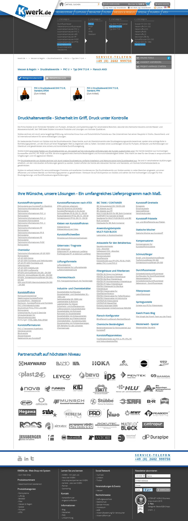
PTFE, (30, 320)
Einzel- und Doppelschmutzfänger (150, 257)
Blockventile (23, 333)
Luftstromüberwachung (67, 269)
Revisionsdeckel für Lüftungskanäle (72, 267)
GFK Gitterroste (63, 249)
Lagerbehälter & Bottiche (67, 301)
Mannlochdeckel (103, 253)
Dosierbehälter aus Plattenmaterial (71, 318)
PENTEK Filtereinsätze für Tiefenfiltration (113, 296)
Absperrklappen (24, 335)
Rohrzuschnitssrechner (27, 295)
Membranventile (24, 331)
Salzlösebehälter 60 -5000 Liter (69, 299)
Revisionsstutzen (104, 256)
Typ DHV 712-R (78, 58)
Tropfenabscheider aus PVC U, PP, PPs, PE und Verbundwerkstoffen (114, 340)
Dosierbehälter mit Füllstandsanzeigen (73, 323)
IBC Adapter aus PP (105, 211)
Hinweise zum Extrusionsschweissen (72, 238)
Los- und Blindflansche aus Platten (150, 222)
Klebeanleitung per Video (67, 229)
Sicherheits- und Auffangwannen (71, 306)
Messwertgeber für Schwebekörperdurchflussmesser (149, 279)
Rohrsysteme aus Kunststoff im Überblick (35, 206)
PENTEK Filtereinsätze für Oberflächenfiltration (107, 292)
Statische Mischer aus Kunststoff (149, 233)
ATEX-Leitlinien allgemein (67, 206)
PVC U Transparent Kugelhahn (30, 328)
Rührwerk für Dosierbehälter (69, 313)
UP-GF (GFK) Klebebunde (28, 268)
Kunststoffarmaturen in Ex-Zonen (71, 211)
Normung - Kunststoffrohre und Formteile (35, 303)
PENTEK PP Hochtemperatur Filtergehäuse (114, 281)
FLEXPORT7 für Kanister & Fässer (110, 215)
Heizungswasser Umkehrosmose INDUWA (114, 308)
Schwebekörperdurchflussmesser (149, 273)
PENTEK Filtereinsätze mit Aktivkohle (112, 298)
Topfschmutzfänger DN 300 (147, 260)
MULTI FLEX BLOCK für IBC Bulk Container (114, 213)
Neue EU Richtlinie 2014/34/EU (69, 208)
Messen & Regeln (38, 58)
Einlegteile (140, 206)
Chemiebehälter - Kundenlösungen (71, 321)
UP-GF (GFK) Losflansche (28, 270)
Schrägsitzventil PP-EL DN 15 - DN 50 (72, 218)
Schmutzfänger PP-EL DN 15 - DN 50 (72, 213)
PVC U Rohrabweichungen (29, 305)
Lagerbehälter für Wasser (67, 304)
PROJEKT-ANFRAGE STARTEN (153, 66)
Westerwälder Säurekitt (145, 327)
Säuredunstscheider (105, 246)
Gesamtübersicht (58, 78)
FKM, (40, 320)
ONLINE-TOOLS (147, 57)
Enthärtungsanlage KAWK (107, 305)
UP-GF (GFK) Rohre (25, 258)
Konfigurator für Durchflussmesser (150, 276)
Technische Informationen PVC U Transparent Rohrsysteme (32, 219)
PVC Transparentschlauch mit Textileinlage (74, 281)
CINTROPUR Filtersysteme (107, 300)
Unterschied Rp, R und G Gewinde (32, 312)
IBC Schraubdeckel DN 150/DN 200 (111, 206)
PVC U (67, 58)
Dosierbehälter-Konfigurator (69, 292)
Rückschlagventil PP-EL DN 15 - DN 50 (72, 215)
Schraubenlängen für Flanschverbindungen (27, 316)
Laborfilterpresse (143, 294)
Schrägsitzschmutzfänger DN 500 (149, 262)
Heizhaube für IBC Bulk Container (110, 223)
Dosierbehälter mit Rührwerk (69, 311)
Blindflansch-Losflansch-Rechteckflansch (113, 319)
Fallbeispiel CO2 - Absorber (108, 251)
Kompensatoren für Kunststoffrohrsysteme (145, 245)
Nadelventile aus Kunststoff (29, 338)
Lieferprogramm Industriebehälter (71, 308)
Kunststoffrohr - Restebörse (29, 300)
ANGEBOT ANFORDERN (150, 62)
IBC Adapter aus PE (104, 208)
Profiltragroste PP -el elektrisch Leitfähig (73, 254)
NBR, (35, 320)
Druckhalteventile (54, 58)
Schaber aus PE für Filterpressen (149, 305)
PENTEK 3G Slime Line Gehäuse (109, 274)
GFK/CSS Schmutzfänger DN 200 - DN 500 (35, 275)
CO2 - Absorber (103, 248)
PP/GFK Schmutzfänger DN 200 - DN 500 (34, 272)
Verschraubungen (143, 213)
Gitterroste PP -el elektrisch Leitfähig (72, 251)
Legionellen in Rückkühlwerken (110, 235)
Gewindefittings (142, 211)
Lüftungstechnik (64, 265)
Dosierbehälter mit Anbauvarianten (71, 316)
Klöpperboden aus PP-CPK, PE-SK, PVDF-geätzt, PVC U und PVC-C (114, 261)
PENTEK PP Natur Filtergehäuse (109, 284)
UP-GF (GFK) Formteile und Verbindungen (35, 260)
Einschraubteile (142, 208)
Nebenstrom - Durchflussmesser (149, 283)
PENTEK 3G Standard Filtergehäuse (111, 276)
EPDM (44, 320)
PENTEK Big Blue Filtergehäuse (109, 279)
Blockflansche (102, 258)
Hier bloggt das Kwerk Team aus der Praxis (153, 316)
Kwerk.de (21, 58)
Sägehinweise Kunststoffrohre (30, 298)
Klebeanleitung (63, 227)
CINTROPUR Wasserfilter (107, 303)
